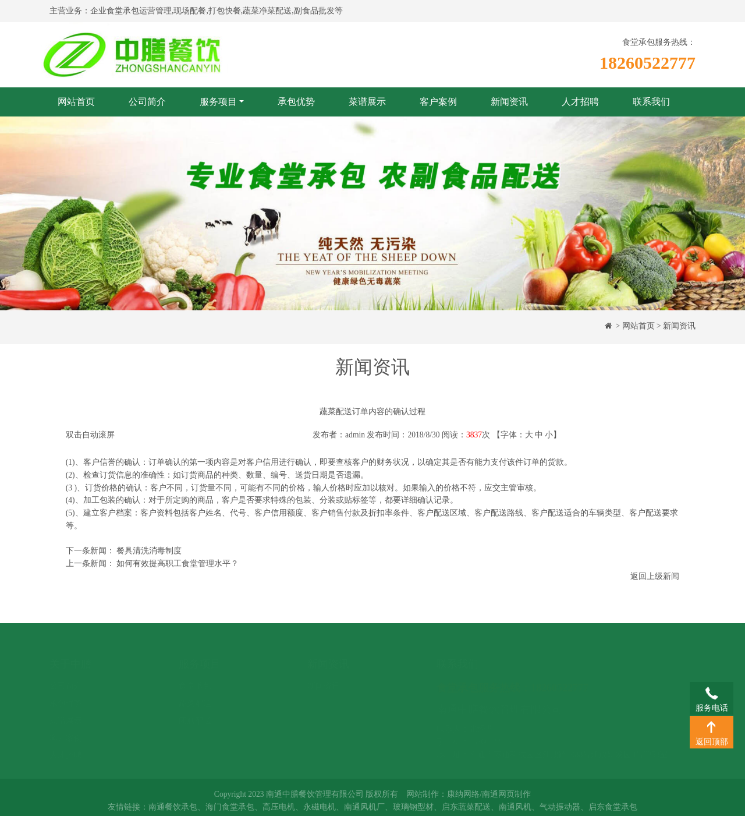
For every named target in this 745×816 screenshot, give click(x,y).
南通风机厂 (364, 811)
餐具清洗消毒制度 (149, 550)
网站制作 (422, 798)
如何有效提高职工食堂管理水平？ (177, 563)
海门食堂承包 (229, 811)
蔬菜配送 (195, 692)
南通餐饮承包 (172, 811)
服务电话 (711, 692)
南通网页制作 (506, 798)
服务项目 (218, 101)
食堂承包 (195, 674)
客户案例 (438, 101)
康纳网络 (463, 798)
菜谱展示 (367, 101)
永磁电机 (319, 811)
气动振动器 (560, 811)
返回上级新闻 (654, 576)
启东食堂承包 (612, 811)
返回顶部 (711, 726)
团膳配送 (195, 709)
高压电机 (278, 811)
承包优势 (296, 101)
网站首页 (76, 101)
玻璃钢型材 (413, 811)
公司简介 (147, 101)
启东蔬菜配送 (466, 811)
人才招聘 (580, 101)
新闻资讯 (509, 101)
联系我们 (651, 101)
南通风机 (515, 811)
